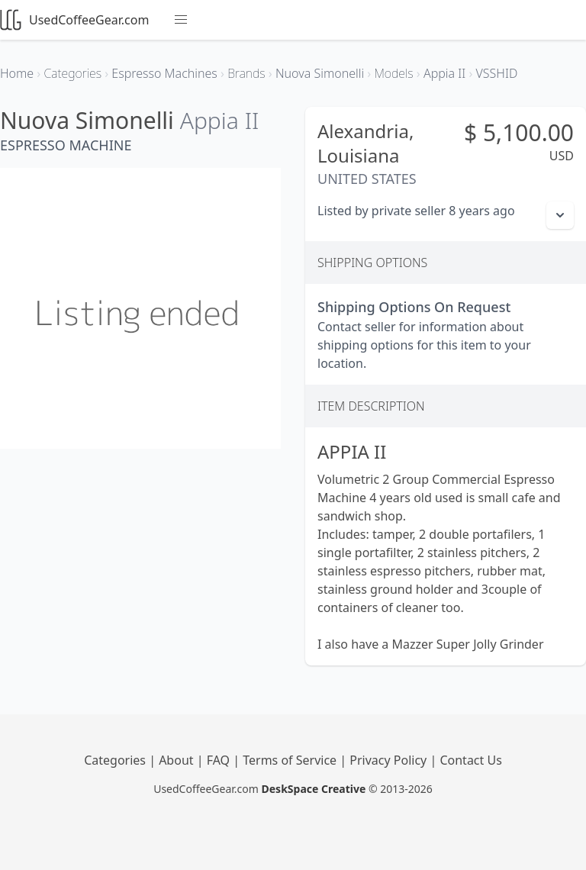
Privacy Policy (389, 760)
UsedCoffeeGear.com (74, 20)
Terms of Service (291, 760)
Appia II (219, 120)
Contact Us (470, 760)
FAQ (220, 760)
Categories (116, 760)
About (178, 760)
